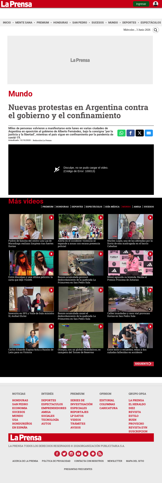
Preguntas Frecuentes (78, 469)
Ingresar (141, 3)
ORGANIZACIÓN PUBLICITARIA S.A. (102, 446)
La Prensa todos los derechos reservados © (44, 446)
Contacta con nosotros (89, 461)
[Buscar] (155, 30)
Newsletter (114, 461)
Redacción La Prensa (42, 140)
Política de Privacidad (56, 461)
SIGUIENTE (142, 363)
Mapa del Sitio (135, 461)
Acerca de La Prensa (25, 461)
